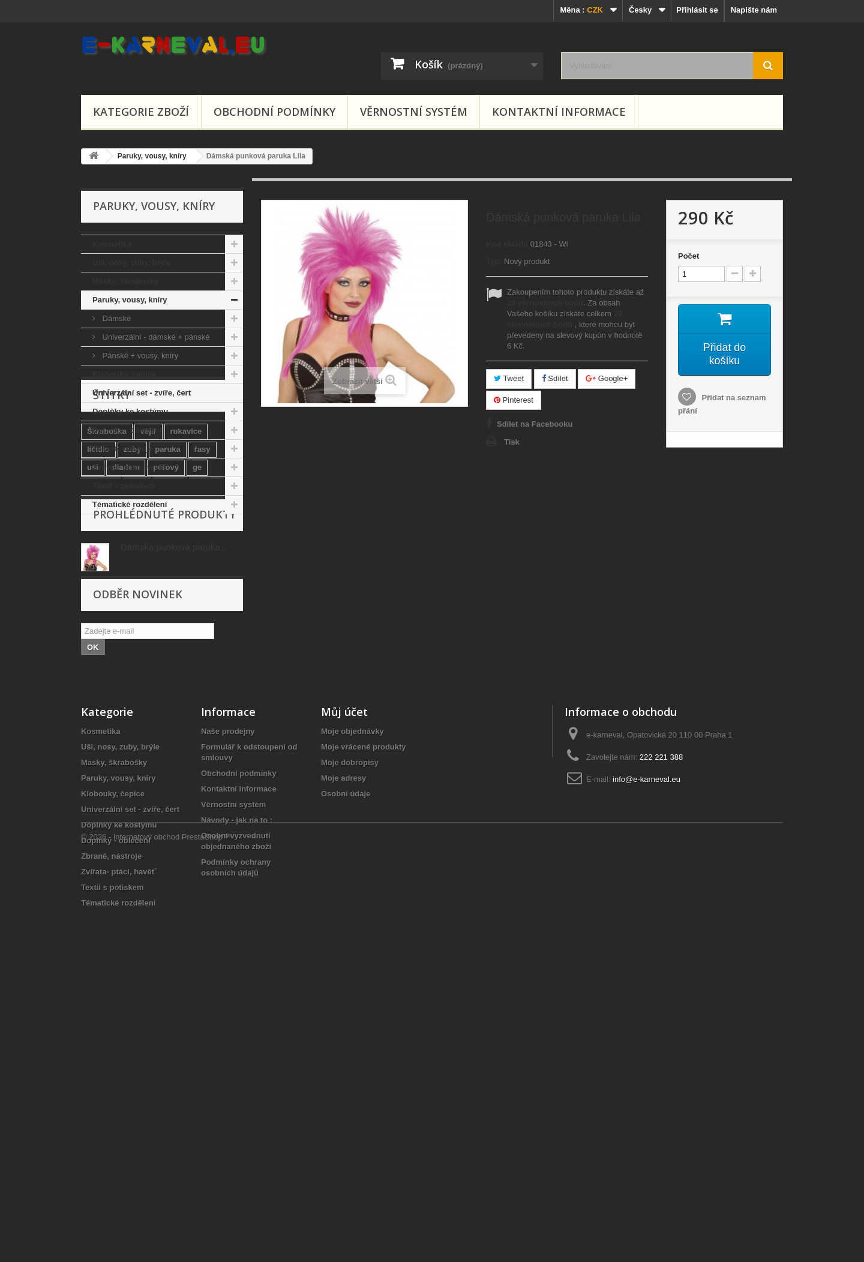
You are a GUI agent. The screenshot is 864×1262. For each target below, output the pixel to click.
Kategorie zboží (141, 111)
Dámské (115, 318)
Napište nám (754, 9)
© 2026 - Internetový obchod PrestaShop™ (155, 1229)
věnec (223, 676)
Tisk (512, 441)
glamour (102, 712)
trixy (136, 640)
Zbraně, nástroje (122, 448)
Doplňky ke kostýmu (130, 411)
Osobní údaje (345, 1076)
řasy (202, 604)
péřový (166, 622)
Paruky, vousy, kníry (129, 299)
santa (174, 658)
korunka (143, 694)
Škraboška (107, 586)
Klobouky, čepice (124, 374)
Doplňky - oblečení (127, 429)
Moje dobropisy (350, 1045)
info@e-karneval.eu (646, 1062)
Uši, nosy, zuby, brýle (131, 262)
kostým (185, 676)
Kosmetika (112, 243)
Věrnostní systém (413, 111)
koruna (144, 676)
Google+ (607, 378)
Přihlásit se (697, 9)
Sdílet (555, 378)
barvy (208, 658)
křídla (97, 658)
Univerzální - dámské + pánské (154, 336)
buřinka (136, 658)
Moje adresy (343, 1061)
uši (92, 622)
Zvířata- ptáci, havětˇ (130, 467)
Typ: (494, 261)
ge (197, 622)
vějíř (148, 586)
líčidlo (98, 604)
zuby (133, 604)
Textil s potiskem (123, 485)
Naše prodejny (228, 1014)
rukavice (186, 586)
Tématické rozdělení (129, 504)
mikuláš (209, 640)
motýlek (186, 694)
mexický (102, 676)
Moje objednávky (352, 1014)
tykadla (100, 694)
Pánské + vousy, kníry (139, 355)
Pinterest (513, 399)
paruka (168, 604)
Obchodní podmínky (274, 111)
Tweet (509, 378)
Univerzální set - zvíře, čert (141, 392)
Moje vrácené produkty (363, 1030)
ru (154, 712)
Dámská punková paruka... (174, 792)
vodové (101, 640)
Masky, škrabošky (125, 281)
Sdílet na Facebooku (534, 423)
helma (183, 712)
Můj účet (344, 995)
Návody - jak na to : (236, 1103)
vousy (169, 640)
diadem (126, 622)
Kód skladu (507, 243)
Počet (688, 255)
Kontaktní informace (559, 111)
